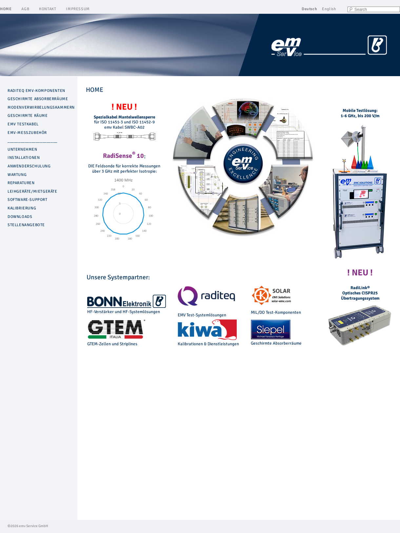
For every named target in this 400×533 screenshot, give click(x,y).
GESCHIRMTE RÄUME (28, 115)
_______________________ (32, 141)
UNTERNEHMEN (22, 149)
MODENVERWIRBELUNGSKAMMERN (41, 107)
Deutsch (309, 9)
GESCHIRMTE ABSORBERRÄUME (38, 98)
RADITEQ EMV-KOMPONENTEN (36, 90)
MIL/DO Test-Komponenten (276, 312)
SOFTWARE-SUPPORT (28, 199)
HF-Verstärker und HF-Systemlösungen (126, 309)
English (329, 9)
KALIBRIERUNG (22, 208)
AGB (25, 9)
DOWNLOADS (20, 216)
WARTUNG (17, 174)
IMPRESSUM (78, 9)
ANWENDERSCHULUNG (29, 166)
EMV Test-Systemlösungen (202, 315)
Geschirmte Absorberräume (276, 340)
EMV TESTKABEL (23, 124)
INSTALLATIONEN (24, 157)
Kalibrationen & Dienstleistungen (208, 341)
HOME (5, 9)
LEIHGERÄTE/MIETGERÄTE (32, 191)
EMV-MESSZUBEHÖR (27, 132)
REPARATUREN (21, 183)
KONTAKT (47, 9)
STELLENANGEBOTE (26, 225)
